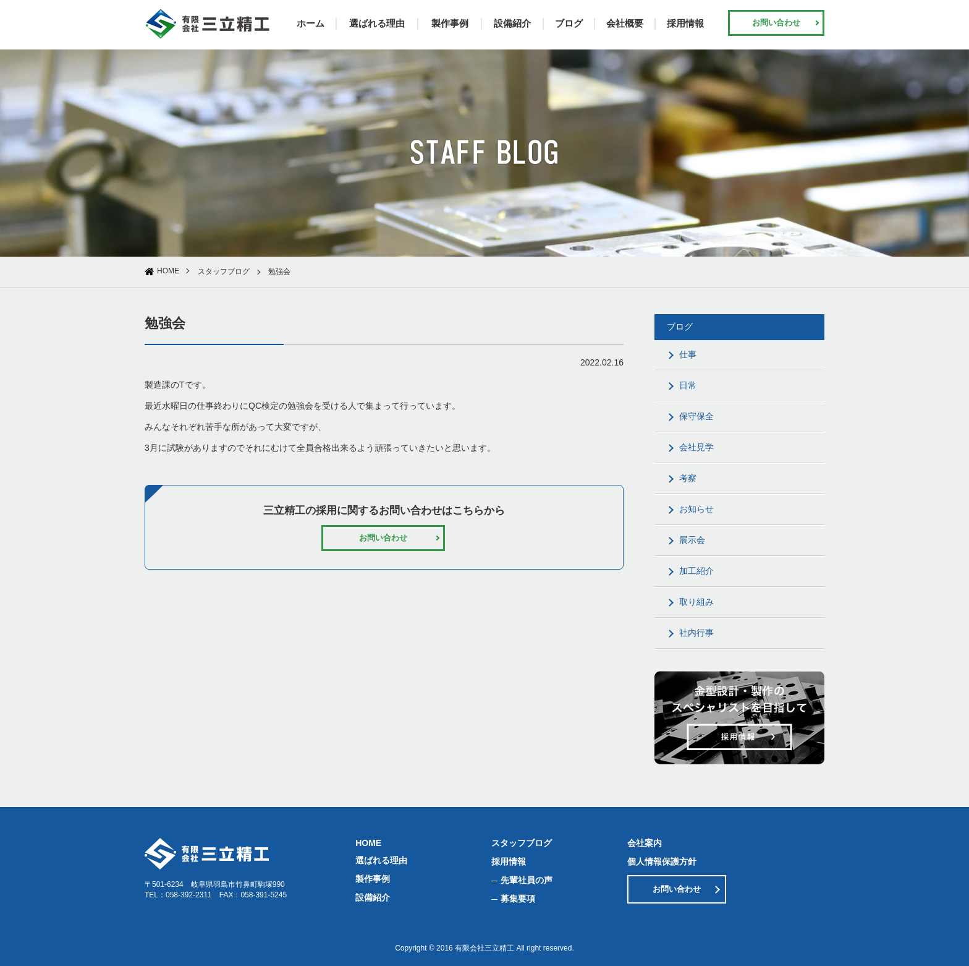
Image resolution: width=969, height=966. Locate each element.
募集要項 (518, 899)
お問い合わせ (776, 22)
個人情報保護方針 (661, 861)
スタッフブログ (224, 271)
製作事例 (449, 23)
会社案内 (644, 843)
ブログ (569, 23)
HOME (168, 271)
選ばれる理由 (377, 23)
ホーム (310, 23)
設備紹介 (512, 23)
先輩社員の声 (526, 880)
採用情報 (685, 23)
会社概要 (624, 23)
